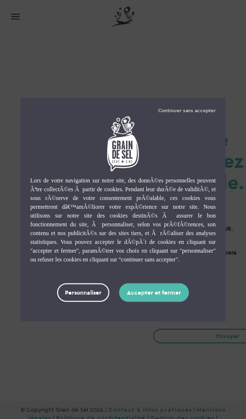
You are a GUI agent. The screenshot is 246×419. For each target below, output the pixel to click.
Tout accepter (154, 292)
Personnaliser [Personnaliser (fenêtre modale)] (83, 292)
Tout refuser (187, 110)
